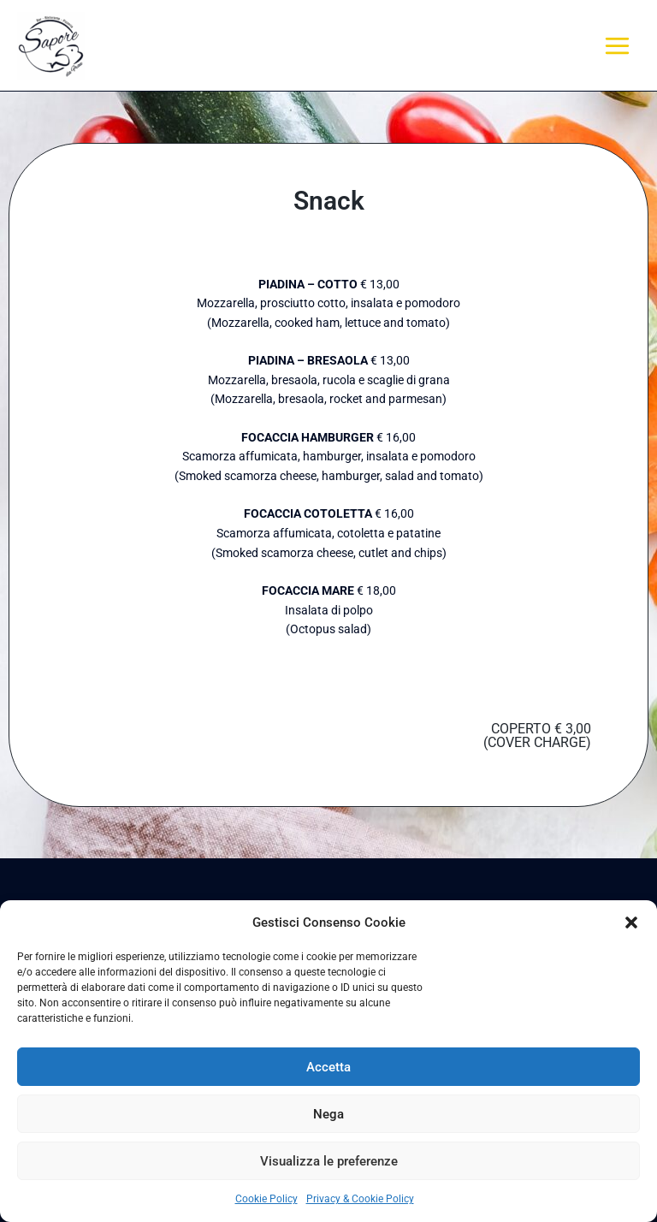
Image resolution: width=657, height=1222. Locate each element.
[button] (631, 922)
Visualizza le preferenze (329, 1161)
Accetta (328, 1067)
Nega (328, 1114)
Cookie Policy (266, 1199)
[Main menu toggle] (618, 45)
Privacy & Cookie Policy (360, 1199)
